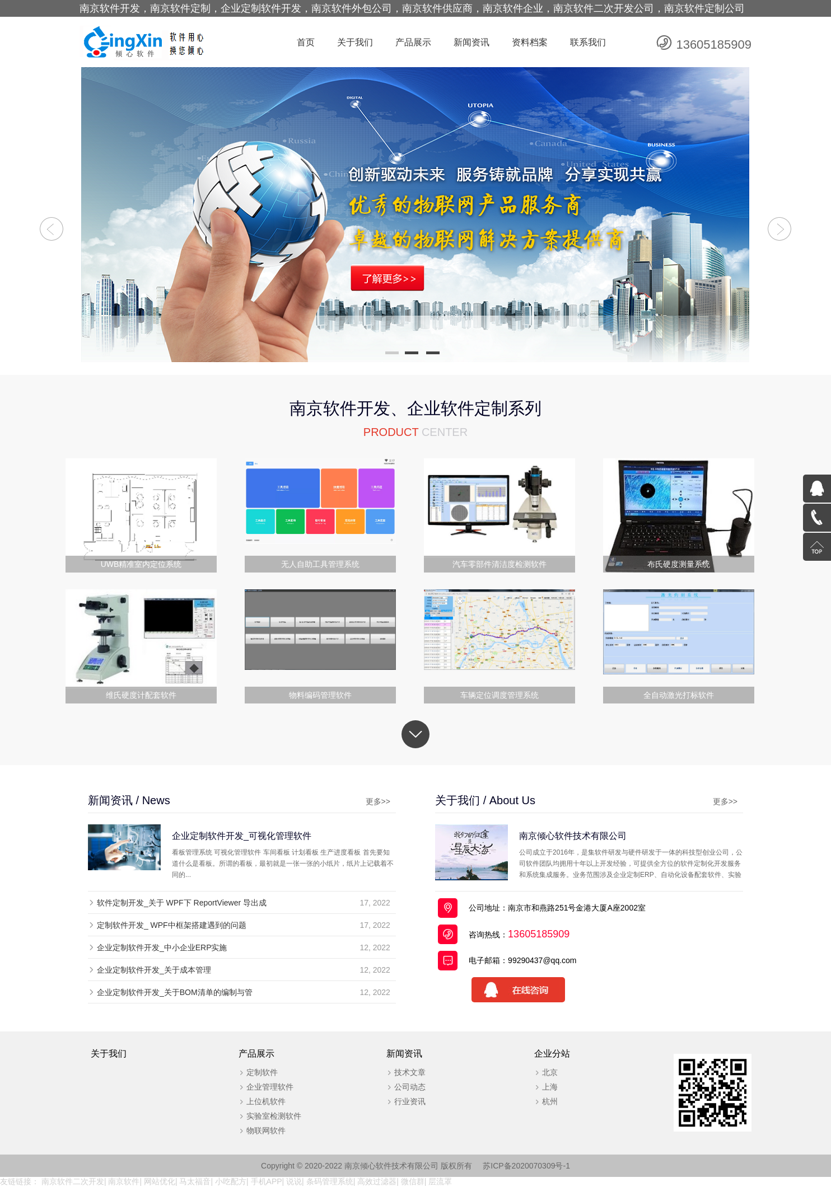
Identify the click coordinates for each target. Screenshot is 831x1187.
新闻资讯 (471, 42)
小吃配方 (230, 1181)
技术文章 (410, 1072)
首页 (306, 42)
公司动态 (410, 1086)
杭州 (550, 1101)
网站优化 (159, 1181)
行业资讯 (410, 1101)
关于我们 (355, 42)
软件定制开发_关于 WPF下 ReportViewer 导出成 (182, 902)
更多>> (378, 801)
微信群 (412, 1181)
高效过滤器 (376, 1181)
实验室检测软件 (273, 1115)
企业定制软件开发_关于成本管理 (154, 969)
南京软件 (123, 1181)
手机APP (266, 1181)
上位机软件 (266, 1101)
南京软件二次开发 (72, 1181)
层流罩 (440, 1181)
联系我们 (588, 42)
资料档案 (530, 42)
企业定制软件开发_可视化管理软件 (241, 836)
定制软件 (262, 1072)
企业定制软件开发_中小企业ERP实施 (162, 947)
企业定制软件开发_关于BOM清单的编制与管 (175, 992)
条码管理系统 (329, 1181)
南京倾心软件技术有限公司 (573, 836)
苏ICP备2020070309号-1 (526, 1165)
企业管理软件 (269, 1086)
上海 (550, 1086)
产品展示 (413, 42)
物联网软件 (266, 1130)
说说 (294, 1181)
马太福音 (195, 1181)
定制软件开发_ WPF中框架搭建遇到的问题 (171, 925)
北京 (550, 1072)
